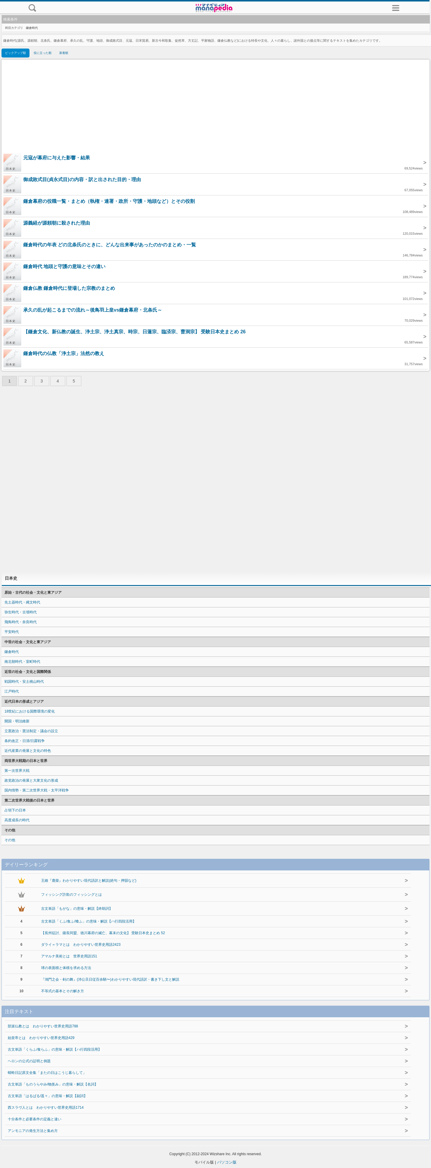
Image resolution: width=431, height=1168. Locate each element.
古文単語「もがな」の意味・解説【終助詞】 (77, 908)
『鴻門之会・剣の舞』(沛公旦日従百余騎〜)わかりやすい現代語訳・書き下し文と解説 (110, 979)
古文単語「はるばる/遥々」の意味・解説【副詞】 (47, 1096)
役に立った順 (43, 53)
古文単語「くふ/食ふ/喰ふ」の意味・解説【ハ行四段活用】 (88, 921)
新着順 (63, 53)
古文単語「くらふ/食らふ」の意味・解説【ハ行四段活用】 (55, 1049)
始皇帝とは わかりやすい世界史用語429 (41, 1038)
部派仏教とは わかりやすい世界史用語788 (43, 1026)
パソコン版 (226, 1162)
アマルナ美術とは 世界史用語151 (69, 956)
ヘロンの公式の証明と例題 (29, 1061)
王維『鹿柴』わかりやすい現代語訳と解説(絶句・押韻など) (88, 880)
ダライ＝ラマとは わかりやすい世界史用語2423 (81, 945)
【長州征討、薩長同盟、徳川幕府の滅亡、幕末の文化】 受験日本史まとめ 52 (103, 933)
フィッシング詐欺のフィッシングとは (71, 894)
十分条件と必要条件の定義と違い (34, 1119)
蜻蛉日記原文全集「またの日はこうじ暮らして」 (47, 1073)
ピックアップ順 (15, 53)
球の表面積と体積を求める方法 (66, 968)
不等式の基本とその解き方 (62, 991)
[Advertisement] (215, 107)
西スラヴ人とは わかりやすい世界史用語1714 (46, 1107)
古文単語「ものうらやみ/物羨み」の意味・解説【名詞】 (53, 1084)
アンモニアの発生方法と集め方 (33, 1131)
